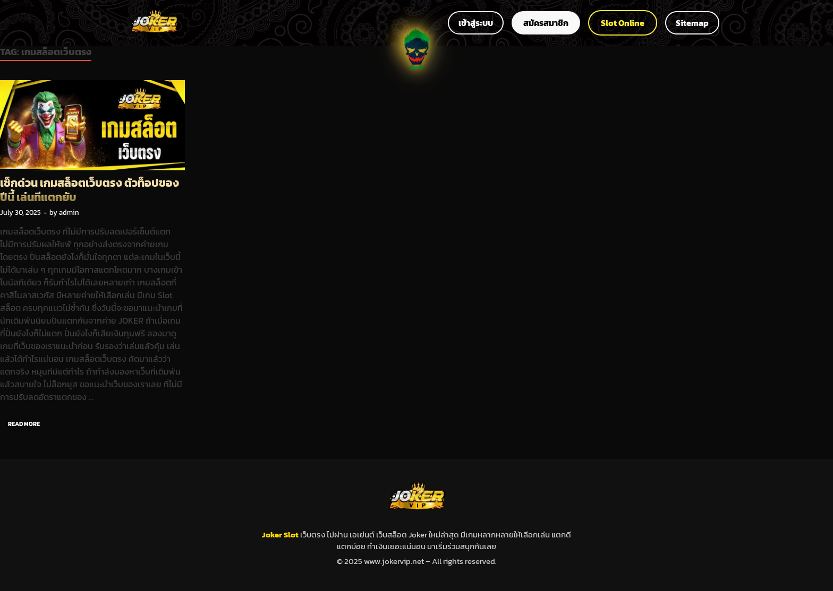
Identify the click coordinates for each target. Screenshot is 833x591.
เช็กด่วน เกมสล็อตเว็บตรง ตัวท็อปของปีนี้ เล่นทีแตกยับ (89, 190)
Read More (20, 421)
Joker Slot (281, 534)
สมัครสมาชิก (545, 22)
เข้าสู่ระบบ (475, 22)
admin (69, 212)
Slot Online (622, 22)
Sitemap (692, 22)
